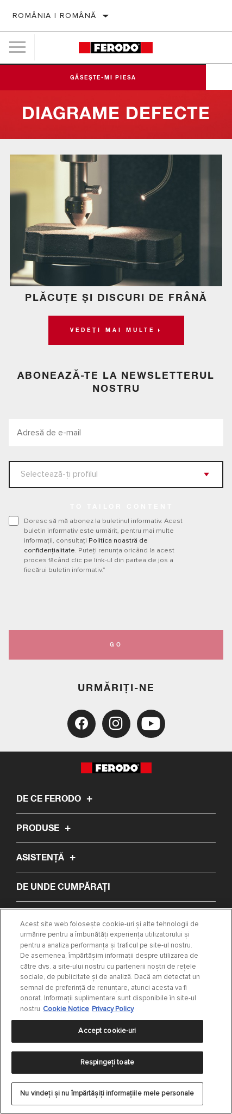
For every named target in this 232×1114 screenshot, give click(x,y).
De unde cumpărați (63, 887)
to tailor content (121, 507)
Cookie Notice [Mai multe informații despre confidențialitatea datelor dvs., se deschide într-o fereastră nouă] (66, 1009)
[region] (116, 1011)
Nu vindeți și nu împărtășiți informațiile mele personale (107, 1093)
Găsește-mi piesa (116, 78)
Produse (45, 828)
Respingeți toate (107, 1062)
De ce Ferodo (56, 799)
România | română (54, 15)
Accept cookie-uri (107, 1030)
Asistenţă (47, 857)
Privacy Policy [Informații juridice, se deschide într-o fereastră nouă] (113, 1009)
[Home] (116, 47)
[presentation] (99, 602)
